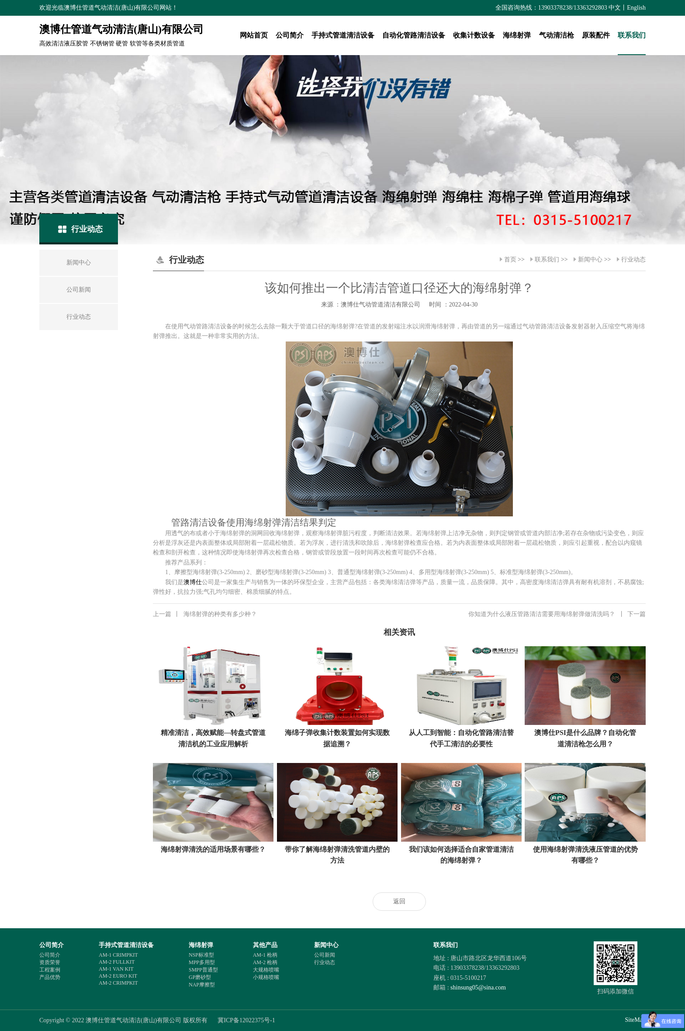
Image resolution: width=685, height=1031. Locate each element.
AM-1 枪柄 (265, 955)
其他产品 (265, 945)
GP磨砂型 (200, 977)
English (636, 7)
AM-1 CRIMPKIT (118, 955)
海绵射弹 (517, 35)
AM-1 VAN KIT (116, 969)
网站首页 (254, 35)
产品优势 (49, 977)
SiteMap (635, 1020)
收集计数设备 (474, 35)
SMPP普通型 (203, 970)
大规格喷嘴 (266, 970)
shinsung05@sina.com (478, 987)
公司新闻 (324, 955)
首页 (510, 259)
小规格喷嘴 (266, 977)
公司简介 (290, 35)
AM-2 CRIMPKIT (118, 983)
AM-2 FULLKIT (117, 962)
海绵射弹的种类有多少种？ (205, 614)
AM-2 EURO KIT (118, 976)
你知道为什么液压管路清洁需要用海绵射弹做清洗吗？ (557, 614)
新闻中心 (590, 259)
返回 (399, 901)
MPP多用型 (202, 962)
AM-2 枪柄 (265, 962)
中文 (615, 7)
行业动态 (633, 259)
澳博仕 (192, 582)
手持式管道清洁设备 (342, 35)
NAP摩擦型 (202, 985)
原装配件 (596, 35)
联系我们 (632, 35)
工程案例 (49, 970)
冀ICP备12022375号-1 (246, 1020)
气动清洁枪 (556, 35)
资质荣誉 (49, 962)
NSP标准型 (201, 955)
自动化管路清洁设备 (413, 35)
